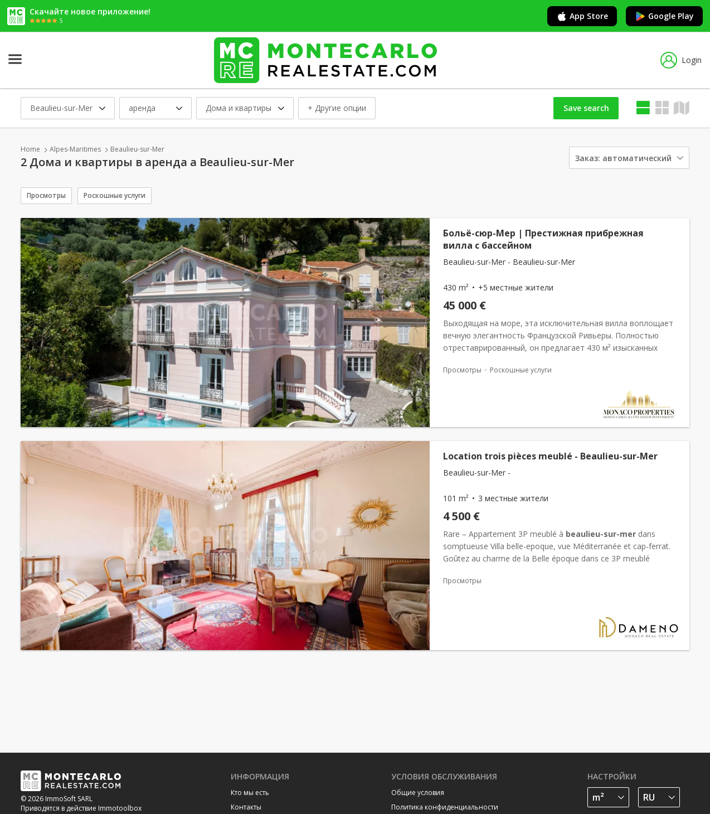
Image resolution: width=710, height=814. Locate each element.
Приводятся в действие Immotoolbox (81, 808)
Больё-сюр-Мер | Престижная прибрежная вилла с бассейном (543, 239)
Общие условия (417, 792)
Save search (586, 108)
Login (681, 60)
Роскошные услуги (114, 195)
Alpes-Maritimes (75, 149)
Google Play (664, 16)
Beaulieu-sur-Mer (137, 149)
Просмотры (46, 195)
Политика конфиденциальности (444, 807)
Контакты (246, 807)
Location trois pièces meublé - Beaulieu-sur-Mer (550, 456)
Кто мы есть (250, 792)
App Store (582, 16)
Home (30, 149)
